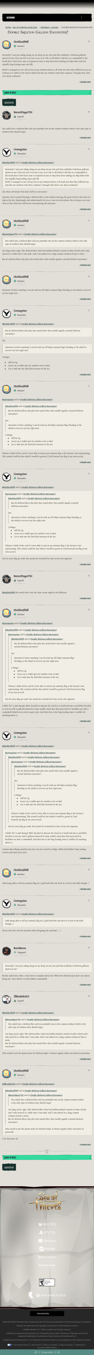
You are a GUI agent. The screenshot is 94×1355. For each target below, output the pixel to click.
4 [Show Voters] (88, 149)
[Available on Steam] (47, 1249)
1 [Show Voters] (88, 220)
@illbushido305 (9, 1084)
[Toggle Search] (86, 17)
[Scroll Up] (39, 1352)
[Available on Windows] (47, 1241)
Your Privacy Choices (21, 1345)
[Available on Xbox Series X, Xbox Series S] (47, 1225)
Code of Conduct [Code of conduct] (66, 1345)
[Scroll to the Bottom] (58, 1352)
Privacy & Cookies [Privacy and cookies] (50, 1345)
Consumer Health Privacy (47, 1348)
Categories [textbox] (11, 17)
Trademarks (79, 1345)
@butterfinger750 (10, 234)
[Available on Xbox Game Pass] (47, 1257)
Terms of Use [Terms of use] (36, 1345)
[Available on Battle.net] (47, 1266)
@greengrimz (8, 399)
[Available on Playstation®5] (47, 1233)
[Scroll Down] (55, 1352)
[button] (43, 17)
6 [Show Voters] (88, 112)
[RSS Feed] (3, 27)
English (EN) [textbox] (43, 1313)
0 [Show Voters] (88, 41)
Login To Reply (10, 93)
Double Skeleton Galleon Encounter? (38, 162)
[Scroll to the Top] (35, 1352)
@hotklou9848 (8, 162)
